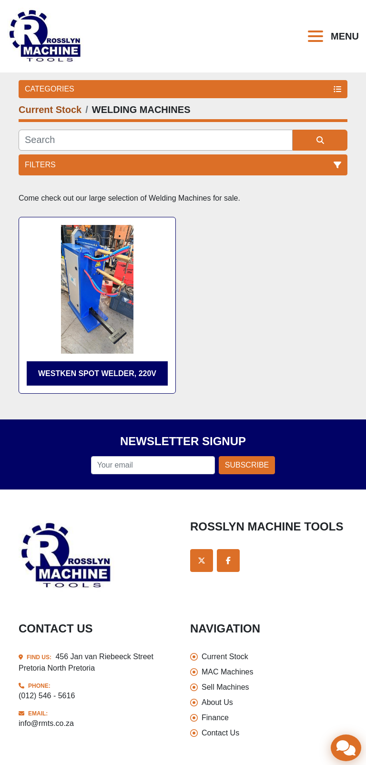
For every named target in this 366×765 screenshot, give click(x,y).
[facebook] (228, 560)
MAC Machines (227, 672)
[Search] (156, 140)
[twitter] (201, 560)
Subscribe (247, 465)
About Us (217, 702)
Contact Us (220, 733)
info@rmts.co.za (46, 723)
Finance (215, 718)
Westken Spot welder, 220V (97, 373)
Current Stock (225, 657)
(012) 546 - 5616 (47, 696)
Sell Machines (225, 687)
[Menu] (317, 36)
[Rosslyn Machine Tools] (67, 555)
